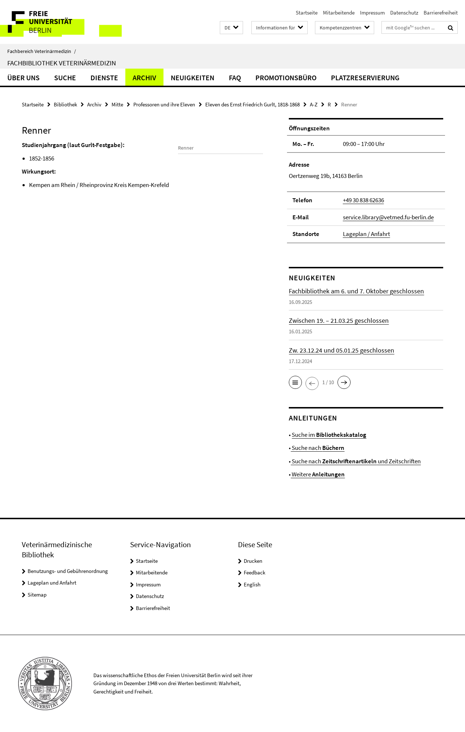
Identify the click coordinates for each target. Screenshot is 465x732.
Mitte (117, 104)
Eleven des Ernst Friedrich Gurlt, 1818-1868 (252, 104)
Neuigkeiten (192, 77)
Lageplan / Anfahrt (366, 234)
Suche (65, 77)
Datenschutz (404, 12)
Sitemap (37, 594)
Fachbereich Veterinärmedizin (41, 51)
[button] (231, 27)
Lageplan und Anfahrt (52, 582)
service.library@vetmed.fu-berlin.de (388, 217)
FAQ (235, 77)
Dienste (104, 77)
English (252, 584)
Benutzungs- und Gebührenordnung (68, 571)
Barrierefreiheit (441, 12)
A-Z (314, 104)
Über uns (23, 77)
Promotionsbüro (285, 77)
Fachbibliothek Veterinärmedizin (61, 62)
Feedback (254, 572)
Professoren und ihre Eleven (164, 104)
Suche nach (317, 448)
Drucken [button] (253, 560)
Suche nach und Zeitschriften (356, 461)
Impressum (372, 12)
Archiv (144, 77)
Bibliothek (65, 104)
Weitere (318, 474)
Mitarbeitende (339, 12)
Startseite (307, 12)
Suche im (329, 435)
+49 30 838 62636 (363, 200)
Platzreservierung (365, 77)
